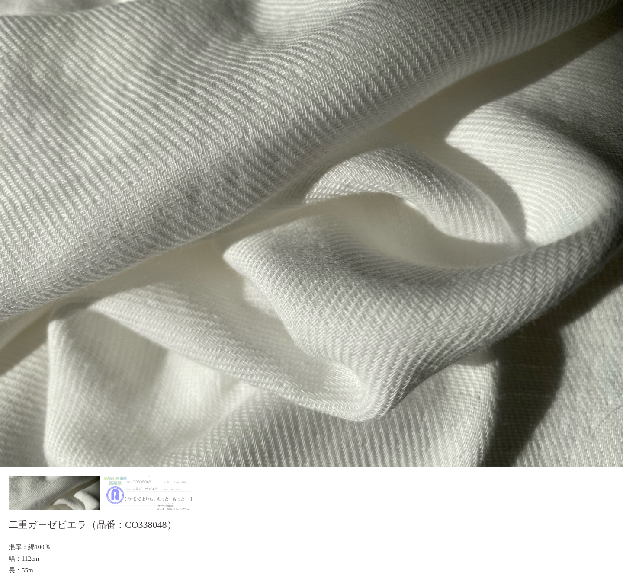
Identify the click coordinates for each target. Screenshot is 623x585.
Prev (11, 233)
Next (612, 233)
